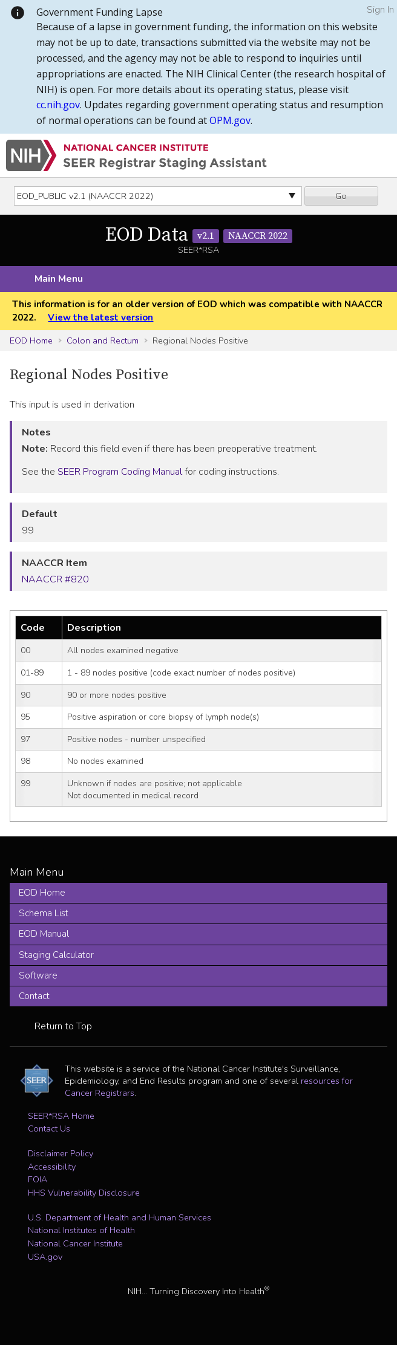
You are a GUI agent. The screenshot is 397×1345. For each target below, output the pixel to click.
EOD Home (31, 340)
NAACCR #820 (55, 579)
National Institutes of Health (81, 1230)
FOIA (37, 1179)
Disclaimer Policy (60, 1153)
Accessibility (52, 1167)
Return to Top (63, 1026)
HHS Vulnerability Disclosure (84, 1193)
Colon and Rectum (103, 340)
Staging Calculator (56, 955)
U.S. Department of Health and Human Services (119, 1217)
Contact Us (49, 1128)
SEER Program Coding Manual (119, 471)
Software (38, 975)
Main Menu (58, 278)
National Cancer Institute (75, 1243)
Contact (34, 996)
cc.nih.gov (58, 104)
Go (341, 196)
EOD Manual (44, 934)
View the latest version (100, 317)
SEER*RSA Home (61, 1116)
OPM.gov (230, 120)
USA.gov (45, 1257)
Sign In (380, 9)
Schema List (43, 913)
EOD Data (198, 235)
